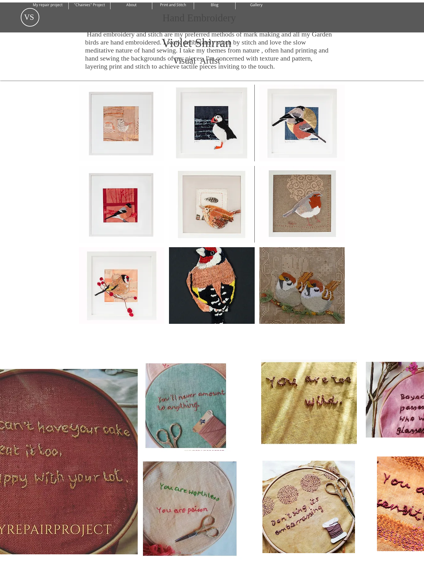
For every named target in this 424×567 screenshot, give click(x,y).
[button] (121, 123)
